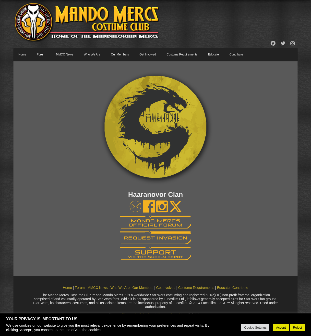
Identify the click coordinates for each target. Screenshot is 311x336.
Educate (213, 54)
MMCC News (64, 54)
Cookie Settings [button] (255, 327)
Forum (41, 54)
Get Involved (148, 54)
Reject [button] (297, 327)
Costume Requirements (182, 54)
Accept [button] (281, 327)
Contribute (236, 54)
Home (22, 54)
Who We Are (92, 54)
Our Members (120, 54)
